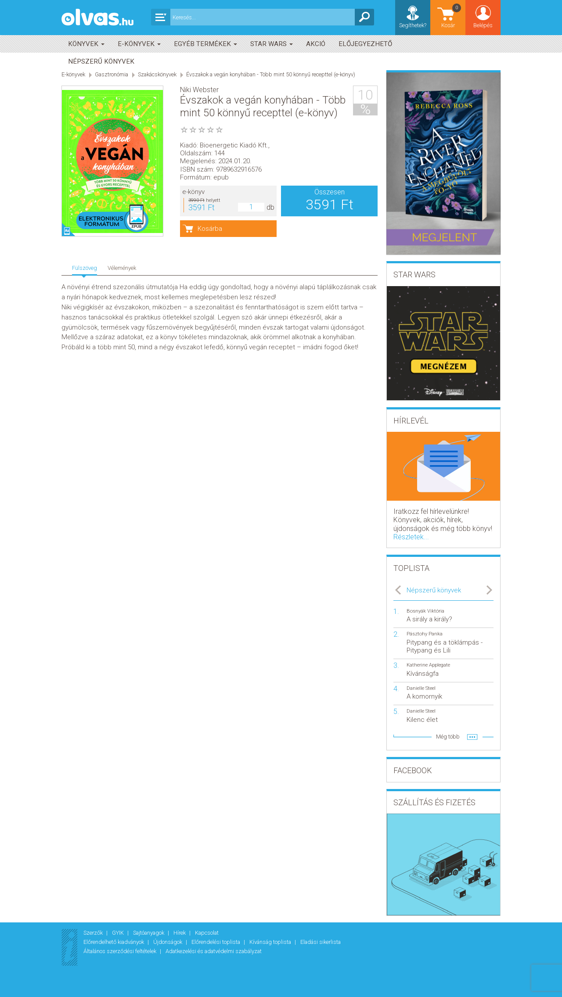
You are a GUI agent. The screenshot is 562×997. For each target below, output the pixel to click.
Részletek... (411, 537)
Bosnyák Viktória (425, 611)
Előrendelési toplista (216, 942)
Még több (448, 736)
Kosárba (210, 229)
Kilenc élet (422, 720)
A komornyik (424, 696)
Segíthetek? (412, 25)
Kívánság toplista (270, 942)
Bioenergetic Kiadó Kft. (234, 145)
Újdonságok (168, 942)
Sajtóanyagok (149, 932)
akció (315, 44)
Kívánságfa (423, 674)
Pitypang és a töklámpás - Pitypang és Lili (445, 646)
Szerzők (93, 932)
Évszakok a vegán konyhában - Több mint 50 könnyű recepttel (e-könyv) (270, 74)
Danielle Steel (421, 688)
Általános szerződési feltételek (120, 951)
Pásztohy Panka (425, 634)
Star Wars (271, 44)
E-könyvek (139, 44)
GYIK (118, 932)
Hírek (180, 932)
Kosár (451, 16)
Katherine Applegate (428, 665)
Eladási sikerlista (320, 942)
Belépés (483, 25)
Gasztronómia (111, 74)
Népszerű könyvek (101, 61)
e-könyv (193, 192)
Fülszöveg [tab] (84, 268)
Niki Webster (199, 90)
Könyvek (86, 44)
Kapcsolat (207, 932)
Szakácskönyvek (157, 74)
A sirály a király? (429, 619)
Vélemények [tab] (122, 268)
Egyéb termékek (205, 44)
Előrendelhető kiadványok (114, 942)
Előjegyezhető (365, 44)
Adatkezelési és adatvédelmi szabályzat (214, 951)
